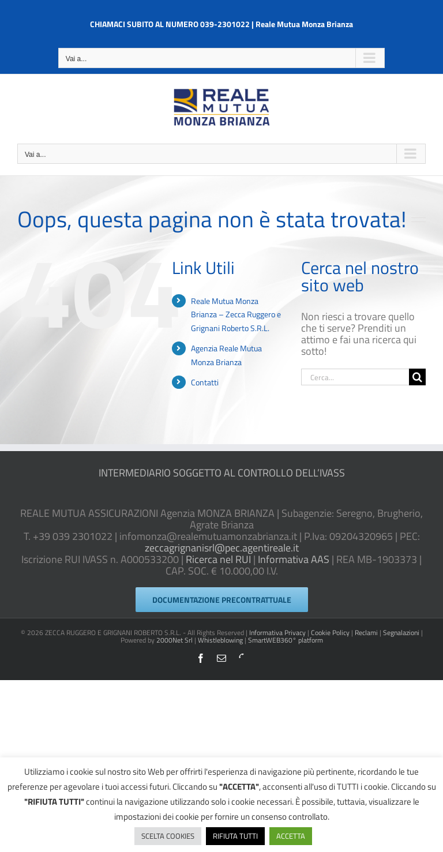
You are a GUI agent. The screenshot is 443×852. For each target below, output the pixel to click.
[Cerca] (417, 377)
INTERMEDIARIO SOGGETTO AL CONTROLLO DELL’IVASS (222, 473)
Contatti (205, 382)
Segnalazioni (401, 632)
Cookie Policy (330, 632)
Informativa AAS (293, 559)
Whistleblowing (220, 640)
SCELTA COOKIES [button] (167, 836)
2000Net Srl (174, 640)
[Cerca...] (355, 377)
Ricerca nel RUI (218, 559)
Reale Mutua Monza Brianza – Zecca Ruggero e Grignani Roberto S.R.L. (236, 315)
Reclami (366, 632)
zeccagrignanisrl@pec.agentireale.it (222, 548)
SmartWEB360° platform (285, 640)
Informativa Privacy (277, 632)
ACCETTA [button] (290, 836)
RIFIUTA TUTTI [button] (235, 836)
